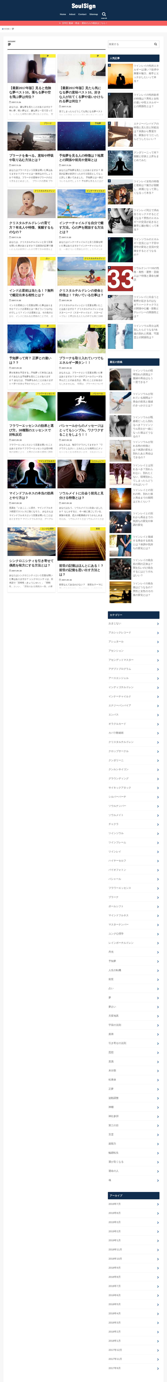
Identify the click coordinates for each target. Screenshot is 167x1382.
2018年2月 (114, 1307)
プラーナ (114, 886)
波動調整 (114, 1080)
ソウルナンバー (117, 798)
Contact (82, 14)
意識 (111, 1045)
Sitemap (94, 14)
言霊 (111, 1115)
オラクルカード (117, 718)
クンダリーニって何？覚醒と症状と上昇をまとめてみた (146, 156)
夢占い (112, 992)
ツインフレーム (117, 833)
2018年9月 (114, 1245)
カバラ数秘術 (116, 727)
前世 (111, 965)
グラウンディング (119, 771)
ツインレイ (115, 842)
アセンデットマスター (121, 657)
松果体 (112, 1062)
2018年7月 (114, 1262)
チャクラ (114, 815)
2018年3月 (114, 1298)
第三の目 (114, 1107)
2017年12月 (115, 1324)
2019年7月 (114, 1183)
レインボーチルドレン (121, 930)
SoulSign (83, 6)
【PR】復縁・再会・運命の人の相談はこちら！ (84, 23)
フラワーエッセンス (120, 877)
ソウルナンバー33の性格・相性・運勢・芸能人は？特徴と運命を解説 (146, 273)
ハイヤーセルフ (117, 851)
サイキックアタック (120, 780)
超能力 (112, 1124)
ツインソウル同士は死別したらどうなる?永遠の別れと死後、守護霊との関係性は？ (146, 331)
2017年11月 (115, 1333)
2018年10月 (115, 1236)
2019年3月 (114, 1201)
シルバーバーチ (117, 789)
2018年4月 (114, 1289)
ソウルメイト (116, 807)
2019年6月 (114, 1192)
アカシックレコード (120, 630)
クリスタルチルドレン (121, 736)
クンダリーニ (116, 753)
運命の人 (114, 1151)
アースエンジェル (119, 674)
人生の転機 (115, 957)
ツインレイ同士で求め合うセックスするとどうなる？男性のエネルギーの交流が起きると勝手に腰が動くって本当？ (146, 219)
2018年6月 (114, 1271)
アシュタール (116, 639)
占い (111, 974)
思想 (111, 1036)
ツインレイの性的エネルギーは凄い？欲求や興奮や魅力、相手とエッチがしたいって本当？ (146, 73)
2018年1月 (114, 1315)
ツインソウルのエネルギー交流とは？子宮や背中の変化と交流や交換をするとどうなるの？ (146, 246)
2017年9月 (114, 1342)
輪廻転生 (114, 1133)
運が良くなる (116, 1142)
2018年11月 (115, 1227)
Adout (72, 14)
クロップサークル (119, 745)
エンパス (114, 709)
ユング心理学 (116, 921)
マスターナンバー (119, 912)
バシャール (115, 868)
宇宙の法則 (115, 1009)
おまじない (115, 621)
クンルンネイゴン (119, 762)
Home (63, 14)
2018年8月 (114, 1254)
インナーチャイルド (120, 692)
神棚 (111, 1089)
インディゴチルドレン (121, 683)
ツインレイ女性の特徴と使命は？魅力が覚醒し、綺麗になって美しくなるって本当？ (146, 187)
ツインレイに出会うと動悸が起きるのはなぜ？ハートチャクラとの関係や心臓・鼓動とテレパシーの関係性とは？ (146, 306)
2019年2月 (114, 1209)
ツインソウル (116, 824)
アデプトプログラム (120, 665)
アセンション (116, 648)
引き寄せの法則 (117, 1027)
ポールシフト (116, 895)
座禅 (111, 1018)
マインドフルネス (119, 904)
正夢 (111, 1071)
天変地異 (114, 1001)
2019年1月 (114, 1218)
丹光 (111, 939)
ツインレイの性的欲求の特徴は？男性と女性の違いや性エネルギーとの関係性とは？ (146, 100)
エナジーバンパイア (120, 701)
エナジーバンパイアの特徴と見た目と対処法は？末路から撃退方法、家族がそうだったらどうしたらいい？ (146, 131)
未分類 (112, 1054)
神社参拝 (114, 1098)
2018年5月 (114, 1280)
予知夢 (112, 948)
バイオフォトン (117, 859)
